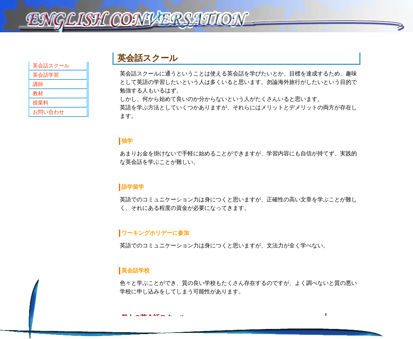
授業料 (40, 103)
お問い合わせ (48, 112)
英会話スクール (51, 66)
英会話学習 (46, 75)
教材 (38, 93)
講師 (38, 84)
